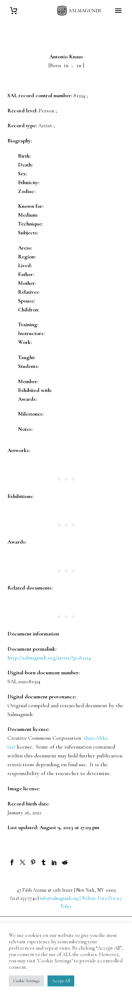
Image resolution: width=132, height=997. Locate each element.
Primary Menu (118, 10)
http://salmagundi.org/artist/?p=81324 (49, 657)
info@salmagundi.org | (61, 898)
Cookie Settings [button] (26, 981)
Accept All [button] (61, 981)
